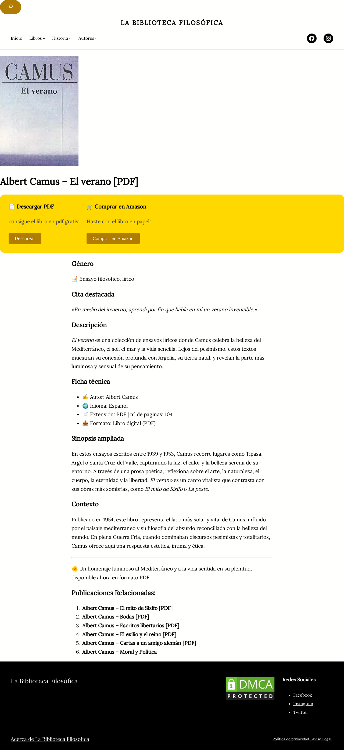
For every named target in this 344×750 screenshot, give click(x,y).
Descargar (25, 238)
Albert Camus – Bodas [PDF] (115, 616)
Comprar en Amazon (113, 238)
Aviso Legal (322, 739)
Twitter (300, 712)
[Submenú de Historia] (62, 38)
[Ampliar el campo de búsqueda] (10, 7)
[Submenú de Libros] (37, 38)
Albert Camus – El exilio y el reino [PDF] (129, 634)
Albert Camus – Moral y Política (119, 652)
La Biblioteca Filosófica (172, 23)
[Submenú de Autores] (88, 38)
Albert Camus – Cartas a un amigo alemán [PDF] (139, 643)
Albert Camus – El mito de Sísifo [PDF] (127, 608)
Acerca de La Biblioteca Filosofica (50, 739)
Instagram (303, 703)
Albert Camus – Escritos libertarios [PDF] (130, 625)
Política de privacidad (291, 739)
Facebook (302, 695)
